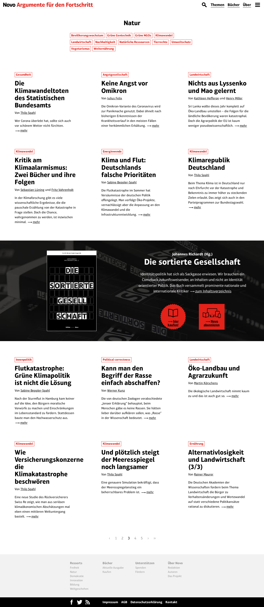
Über (247, 4)
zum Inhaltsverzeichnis (213, 291)
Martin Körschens (206, 383)
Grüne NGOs (143, 35)
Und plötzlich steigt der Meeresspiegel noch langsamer (130, 459)
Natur (73, 571)
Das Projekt (175, 576)
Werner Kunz (116, 390)
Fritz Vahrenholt (62, 190)
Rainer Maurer (203, 474)
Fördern (140, 571)
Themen (217, 4)
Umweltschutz (181, 42)
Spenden (140, 567)
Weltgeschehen (79, 588)
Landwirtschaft (81, 42)
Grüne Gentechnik (119, 35)
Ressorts (76, 563)
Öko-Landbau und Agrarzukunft (214, 371)
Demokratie (77, 576)
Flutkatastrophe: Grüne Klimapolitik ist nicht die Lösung (43, 375)
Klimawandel (164, 35)
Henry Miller (234, 98)
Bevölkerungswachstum (87, 35)
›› (155, 538)
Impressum (110, 602)
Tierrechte (160, 42)
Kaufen (107, 571)
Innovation (76, 580)
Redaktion (174, 567)
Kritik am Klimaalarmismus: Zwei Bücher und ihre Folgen (45, 171)
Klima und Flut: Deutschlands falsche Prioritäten (128, 167)
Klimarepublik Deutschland (209, 163)
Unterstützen (144, 563)
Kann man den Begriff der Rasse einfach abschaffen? (130, 375)
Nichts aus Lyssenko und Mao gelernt (217, 86)
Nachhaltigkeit (105, 42)
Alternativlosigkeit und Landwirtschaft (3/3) (216, 459)
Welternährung (104, 48)
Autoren (173, 571)
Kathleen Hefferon (206, 98)
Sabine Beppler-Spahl (122, 182)
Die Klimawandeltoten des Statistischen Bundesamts (42, 94)
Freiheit (74, 567)
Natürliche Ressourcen (134, 42)
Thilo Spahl (28, 113)
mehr (24, 130)
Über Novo (175, 563)
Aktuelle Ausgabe (113, 567)
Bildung (74, 584)
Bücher (234, 4)
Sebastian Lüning (32, 190)
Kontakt (171, 602)
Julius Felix (114, 98)
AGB (124, 602)
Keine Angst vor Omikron (124, 86)
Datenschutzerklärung (146, 602)
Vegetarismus (80, 48)
